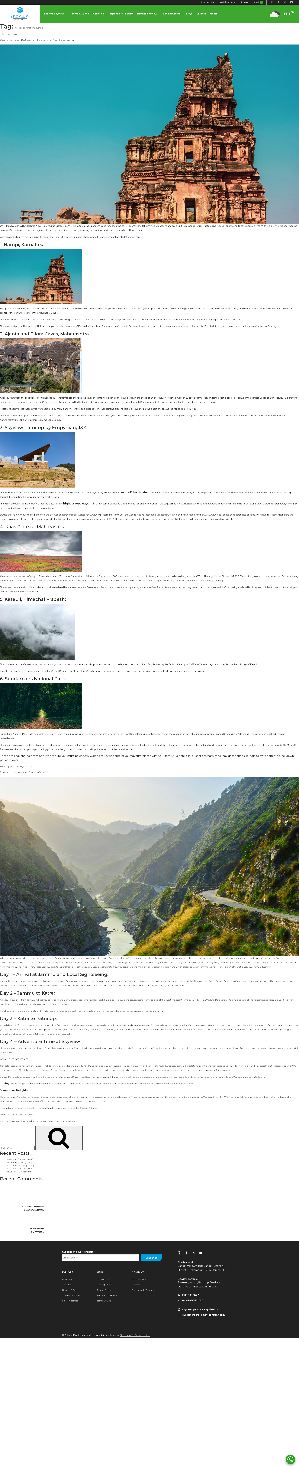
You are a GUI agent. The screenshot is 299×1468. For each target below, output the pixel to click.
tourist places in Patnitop (50, 1029)
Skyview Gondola (71, 1295)
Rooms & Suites (79, 13)
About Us (67, 1279)
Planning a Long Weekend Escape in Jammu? (24, 772)
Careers (201, 13)
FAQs (189, 13)
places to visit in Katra (86, 999)
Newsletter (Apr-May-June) (20, 1165)
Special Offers (171, 13)
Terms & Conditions (107, 1295)
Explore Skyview (54, 13)
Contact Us (207, 2)
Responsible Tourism (121, 13)
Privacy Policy (104, 1290)
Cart (258, 2)
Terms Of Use (104, 1301)
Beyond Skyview (147, 13)
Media (213, 13)
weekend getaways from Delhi (60, 664)
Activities (98, 13)
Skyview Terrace (70, 1301)
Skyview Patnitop (9, 1048)
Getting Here (227, 2)
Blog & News (139, 1279)
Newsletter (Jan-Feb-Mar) (19, 1168)
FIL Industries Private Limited (135, 1335)
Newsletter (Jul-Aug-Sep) (19, 1162)
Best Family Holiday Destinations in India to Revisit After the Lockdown (37, 40)
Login (244, 2)
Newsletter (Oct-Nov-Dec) (19, 1159)
